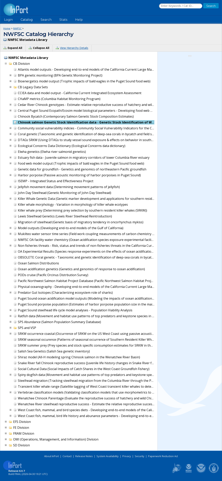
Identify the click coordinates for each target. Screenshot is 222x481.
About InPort (51, 456)
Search (46, 20)
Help (79, 20)
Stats (63, 20)
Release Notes (84, 456)
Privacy (126, 456)
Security (139, 456)
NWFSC (17, 28)
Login (8, 20)
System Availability (107, 456)
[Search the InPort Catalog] (180, 6)
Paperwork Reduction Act (163, 456)
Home (6, 28)
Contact (67, 456)
